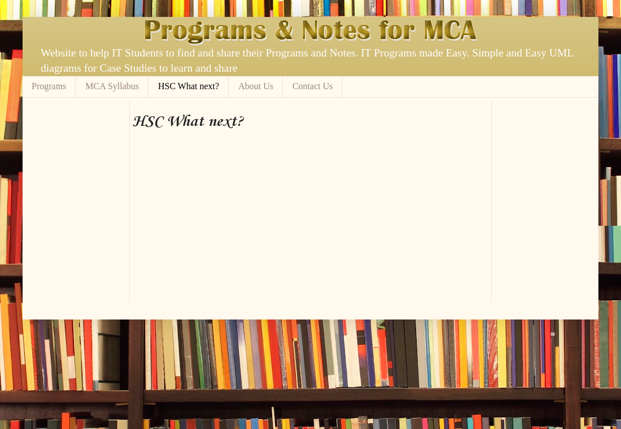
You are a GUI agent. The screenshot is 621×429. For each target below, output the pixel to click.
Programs (49, 86)
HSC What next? (188, 86)
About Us (255, 86)
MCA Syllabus (112, 86)
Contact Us (312, 86)
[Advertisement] (265, 104)
